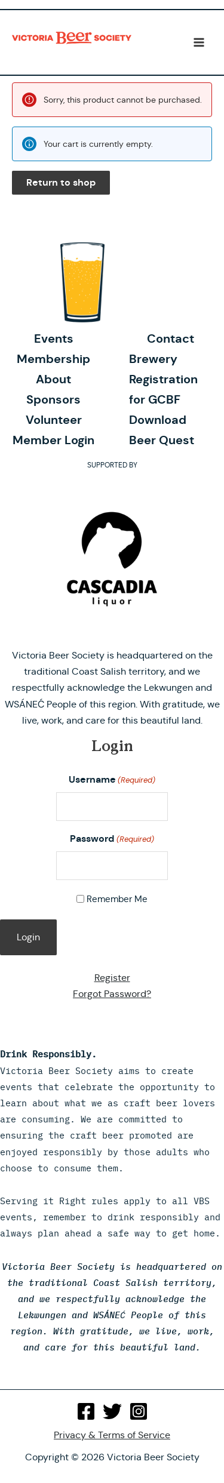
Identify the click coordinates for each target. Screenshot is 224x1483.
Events (53, 338)
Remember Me (117, 898)
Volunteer (54, 419)
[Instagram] (138, 1411)
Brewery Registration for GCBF (163, 379)
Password (112, 839)
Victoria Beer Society (71, 42)
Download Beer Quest (161, 430)
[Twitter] (112, 1411)
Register (112, 977)
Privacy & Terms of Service (112, 1435)
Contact (170, 338)
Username (112, 780)
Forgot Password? (112, 993)
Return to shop (61, 182)
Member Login (53, 440)
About (53, 379)
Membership (53, 359)
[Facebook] (86, 1411)
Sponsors (53, 399)
